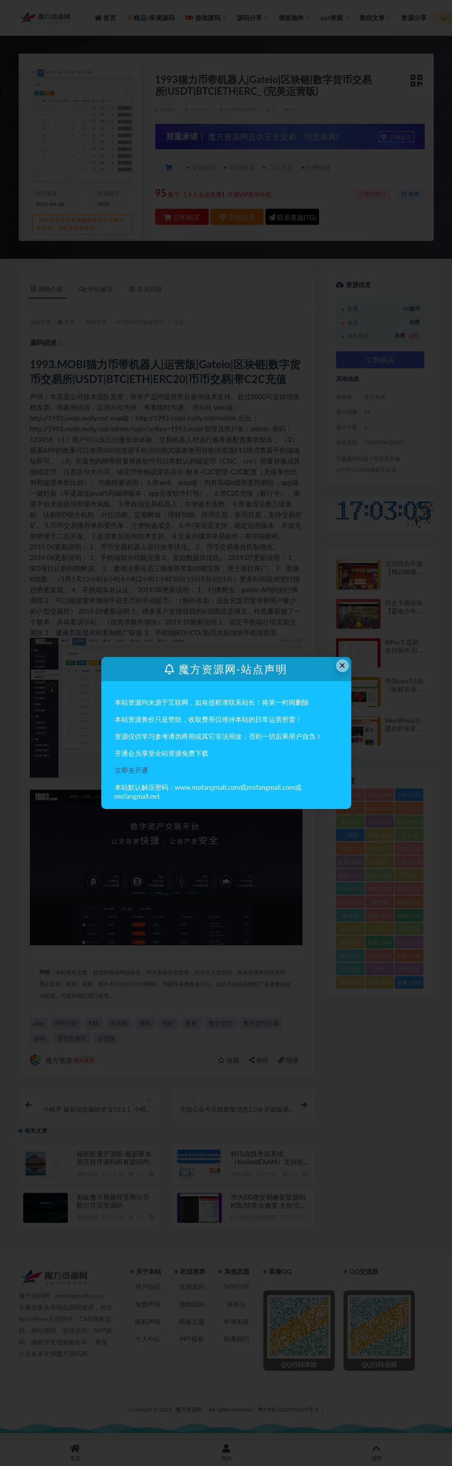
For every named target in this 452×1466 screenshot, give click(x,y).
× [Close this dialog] (342, 665)
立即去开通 (131, 770)
